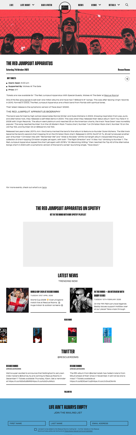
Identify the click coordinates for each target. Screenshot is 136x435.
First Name (16, 423)
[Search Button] (127, 5)
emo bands (25, 99)
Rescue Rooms (111, 95)
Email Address (100, 423)
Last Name (56, 423)
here (44, 187)
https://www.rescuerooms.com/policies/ (78, 431)
